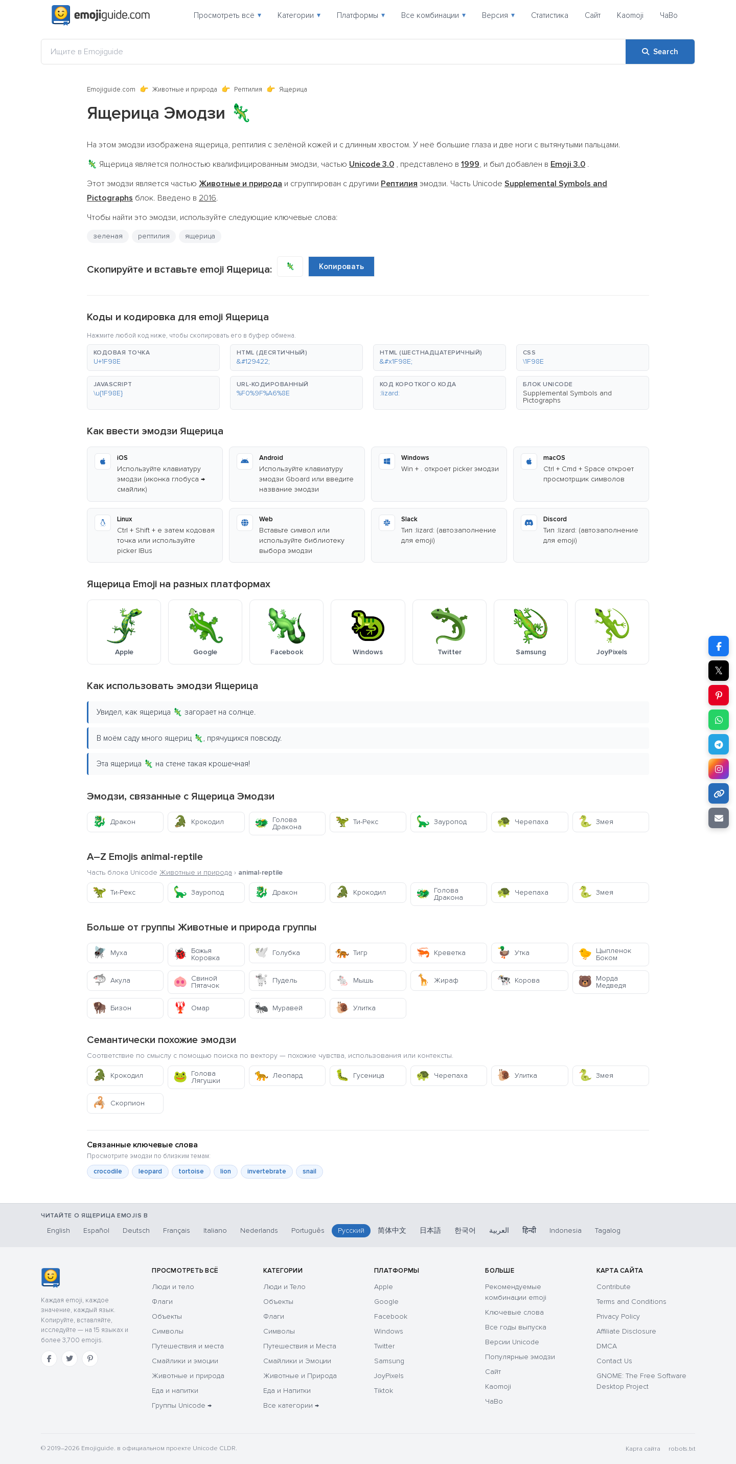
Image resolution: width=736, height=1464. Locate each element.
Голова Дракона (278, 823)
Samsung (389, 1361)
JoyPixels (389, 1375)
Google (386, 1301)
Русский (351, 1230)
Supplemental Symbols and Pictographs (567, 397)
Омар (191, 1008)
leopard (150, 1171)
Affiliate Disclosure (626, 1331)
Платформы (361, 15)
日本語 (430, 1230)
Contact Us (614, 1361)
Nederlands (259, 1230)
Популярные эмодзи (520, 1356)
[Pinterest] (90, 1358)
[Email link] (718, 818)
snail (309, 1171)
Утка (513, 953)
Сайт (593, 15)
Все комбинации (433, 15)
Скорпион (119, 1103)
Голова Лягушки (196, 1077)
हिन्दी (529, 1230)
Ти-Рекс (356, 822)
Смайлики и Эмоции (297, 1361)
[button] (153, 357)
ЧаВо (669, 15)
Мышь (354, 980)
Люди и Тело (284, 1286)
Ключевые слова (514, 1312)
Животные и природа (184, 89)
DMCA (606, 1346)
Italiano (215, 1230)
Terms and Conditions (631, 1301)
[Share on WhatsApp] (718, 719)
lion (225, 1171)
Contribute (613, 1286)
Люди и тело (173, 1286)
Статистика (549, 15)
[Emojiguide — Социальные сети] (50, 1278)
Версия (498, 15)
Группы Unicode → (182, 1405)
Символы (167, 1331)
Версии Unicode (512, 1342)
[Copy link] (718, 793)
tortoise (191, 1171)
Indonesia (565, 1230)
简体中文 (392, 1230)
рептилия (154, 236)
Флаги (162, 1301)
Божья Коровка (196, 954)
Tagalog (607, 1230)
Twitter (384, 1346)
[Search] (660, 51)
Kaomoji (630, 15)
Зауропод (441, 822)
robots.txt (682, 1449)
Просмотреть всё (227, 15)
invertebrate (266, 1171)
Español (96, 1230)
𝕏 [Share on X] (719, 670)
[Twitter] (69, 1358)
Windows (388, 1331)
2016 (207, 198)
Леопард (279, 1075)
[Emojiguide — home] (100, 15)
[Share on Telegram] (718, 744)
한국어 (465, 1230)
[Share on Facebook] (718, 646)
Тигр (351, 953)
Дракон (114, 822)
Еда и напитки (175, 1390)
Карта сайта (643, 1449)
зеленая (108, 236)
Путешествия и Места (299, 1346)
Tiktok (383, 1390)
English (58, 1230)
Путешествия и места (188, 1346)
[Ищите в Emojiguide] (333, 51)
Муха (110, 953)
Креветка (441, 953)
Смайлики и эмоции (185, 1361)
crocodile (108, 1171)
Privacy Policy (618, 1316)
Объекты (167, 1316)
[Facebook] (49, 1358)
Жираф (437, 980)
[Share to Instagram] (718, 769)
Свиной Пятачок (196, 982)
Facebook (390, 1316)
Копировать (341, 266)
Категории (299, 15)
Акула (111, 980)
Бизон (112, 1008)
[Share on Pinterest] (718, 695)
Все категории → (291, 1405)
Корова (518, 980)
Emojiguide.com (111, 89)
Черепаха (522, 822)
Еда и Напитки (287, 1390)
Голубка (277, 953)
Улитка (355, 1008)
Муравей (279, 1008)
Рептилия (248, 89)
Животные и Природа (300, 1375)
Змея (595, 822)
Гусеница (359, 1075)
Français (176, 1230)
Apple (383, 1286)
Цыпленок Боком (604, 954)
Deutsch (136, 1230)
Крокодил (198, 822)
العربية (499, 1230)
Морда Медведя (602, 982)
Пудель (276, 980)
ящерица (200, 236)
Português (308, 1230)
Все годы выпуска (515, 1327)
